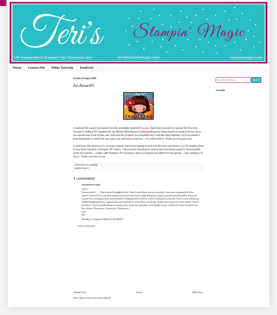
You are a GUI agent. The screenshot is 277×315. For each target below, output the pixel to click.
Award (85, 168)
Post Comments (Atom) (99, 297)
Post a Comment (86, 225)
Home (17, 67)
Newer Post (80, 292)
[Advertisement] (138, 259)
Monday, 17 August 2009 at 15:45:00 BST (102, 219)
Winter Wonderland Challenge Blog (135, 131)
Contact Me (36, 67)
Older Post (197, 292)
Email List (87, 67)
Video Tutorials (62, 67)
